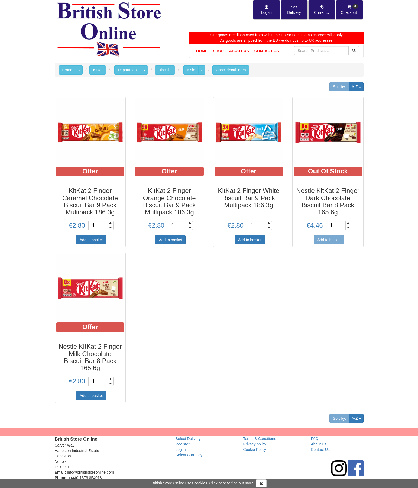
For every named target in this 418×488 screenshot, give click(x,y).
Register (183, 444)
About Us (239, 51)
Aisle (191, 70)
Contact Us (266, 51)
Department (128, 70)
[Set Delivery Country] (294, 10)
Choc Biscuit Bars (231, 70)
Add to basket (91, 240)
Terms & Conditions (259, 439)
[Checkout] (349, 10)
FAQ (315, 439)
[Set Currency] (321, 10)
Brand (67, 70)
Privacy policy (255, 444)
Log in (181, 449)
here (222, 483)
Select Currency (189, 455)
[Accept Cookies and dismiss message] (261, 483)
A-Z (357, 86)
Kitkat (97, 70)
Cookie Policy (254, 449)
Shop (218, 51)
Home (202, 51)
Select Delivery (188, 439)
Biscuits (164, 70)
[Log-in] (266, 10)
